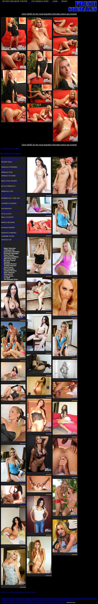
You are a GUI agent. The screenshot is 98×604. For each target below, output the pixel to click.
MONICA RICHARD (8, 222)
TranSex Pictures (10, 265)
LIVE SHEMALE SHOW (40, 1)
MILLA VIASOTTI (7, 217)
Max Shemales (9, 269)
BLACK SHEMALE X (8, 186)
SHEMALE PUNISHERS (9, 167)
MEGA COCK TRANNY (9, 181)
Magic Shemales (10, 248)
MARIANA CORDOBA (8, 233)
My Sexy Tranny (9, 260)
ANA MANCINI (6, 208)
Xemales (7, 262)
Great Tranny (8, 267)
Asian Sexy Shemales (12, 252)
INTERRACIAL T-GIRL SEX (10, 198)
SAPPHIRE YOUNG (7, 236)
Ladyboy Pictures (10, 271)
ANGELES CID (6, 239)
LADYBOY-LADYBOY (9, 203)
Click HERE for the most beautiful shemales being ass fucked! (49, 14)
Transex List (8, 274)
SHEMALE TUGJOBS (8, 176)
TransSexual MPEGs (11, 257)
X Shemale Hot (9, 250)
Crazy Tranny (8, 276)
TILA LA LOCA (6, 214)
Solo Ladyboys (9, 272)
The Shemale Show (11, 279)
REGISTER (65, 1)
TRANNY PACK (6, 162)
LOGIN (55, 1)
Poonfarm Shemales (11, 253)
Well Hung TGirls (10, 259)
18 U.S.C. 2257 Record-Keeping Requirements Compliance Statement (18, 592)
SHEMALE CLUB (7, 191)
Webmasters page (71, 602)
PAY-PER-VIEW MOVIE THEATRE (14, 1)
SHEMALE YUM (6, 172)
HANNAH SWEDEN (8, 227)
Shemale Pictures (10, 264)
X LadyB (7, 278)
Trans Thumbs (9, 255)
